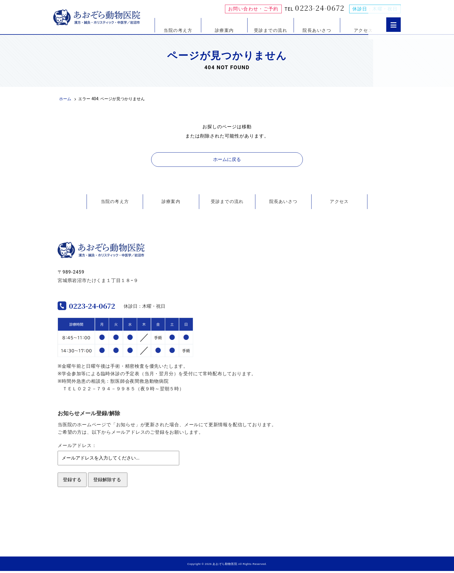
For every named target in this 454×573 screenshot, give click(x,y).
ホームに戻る (227, 159)
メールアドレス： (77, 447)
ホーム (65, 98)
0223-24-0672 (319, 7)
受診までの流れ (271, 30)
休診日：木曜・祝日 (375, 9)
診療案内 (224, 30)
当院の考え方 (178, 30)
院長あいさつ (317, 30)
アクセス (363, 30)
